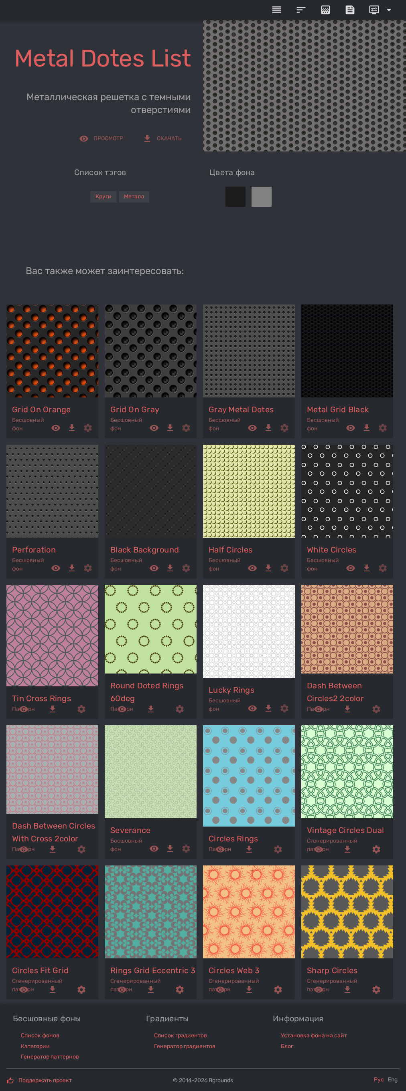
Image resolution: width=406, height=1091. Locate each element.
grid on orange (41, 409)
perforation (34, 550)
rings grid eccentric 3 (153, 970)
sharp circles (332, 970)
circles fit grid (40, 970)
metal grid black (338, 409)
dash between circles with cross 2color (53, 832)
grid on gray (134, 409)
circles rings (233, 838)
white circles (331, 550)
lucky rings (231, 690)
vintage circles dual (345, 830)
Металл (134, 196)
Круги (103, 196)
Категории (35, 1046)
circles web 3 (234, 970)
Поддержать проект (45, 1080)
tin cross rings (41, 698)
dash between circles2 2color (335, 692)
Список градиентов (180, 1035)
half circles (230, 550)
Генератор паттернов (50, 1056)
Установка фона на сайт (314, 1035)
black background (144, 550)
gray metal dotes (241, 409)
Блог (287, 1046)
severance (130, 830)
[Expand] (381, 10)
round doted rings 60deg (146, 692)
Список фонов (40, 1035)
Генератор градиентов (184, 1046)
